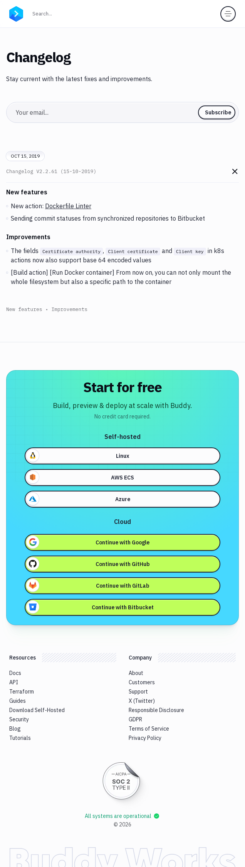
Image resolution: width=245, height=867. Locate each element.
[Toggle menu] (228, 14)
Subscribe (218, 112)
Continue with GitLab (88, 585)
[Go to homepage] (16, 13)
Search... (59, 13)
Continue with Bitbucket (90, 607)
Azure (78, 499)
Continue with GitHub (88, 564)
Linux (78, 455)
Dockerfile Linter (68, 206)
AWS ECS (80, 477)
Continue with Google (88, 542)
